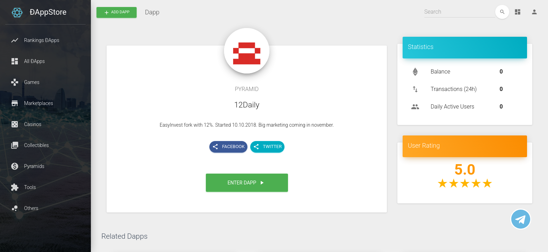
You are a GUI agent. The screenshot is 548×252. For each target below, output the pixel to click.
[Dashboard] (517, 12)
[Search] (459, 12)
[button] (45, 40)
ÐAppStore (48, 12)
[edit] (502, 12)
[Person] (534, 12)
